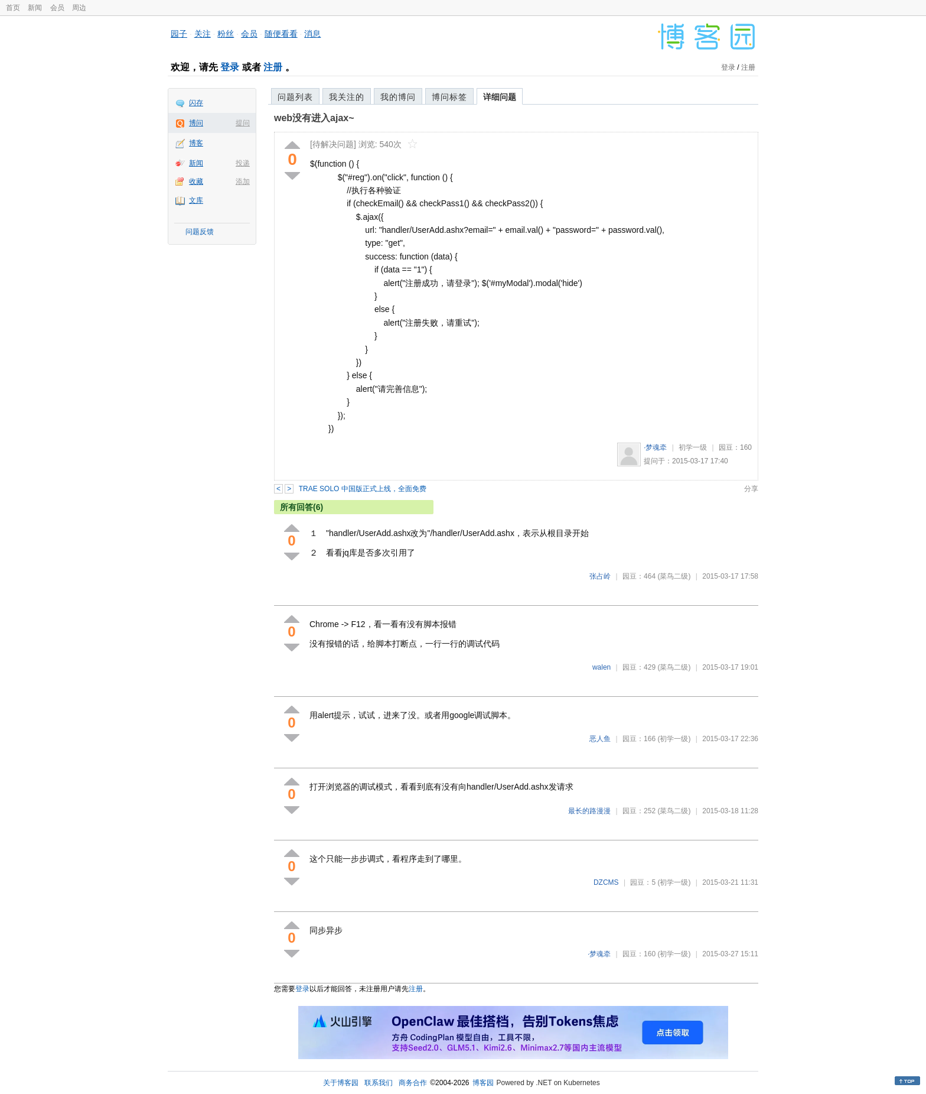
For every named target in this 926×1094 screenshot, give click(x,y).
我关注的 (346, 97)
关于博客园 (340, 1083)
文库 (196, 200)
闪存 (196, 103)
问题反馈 (199, 232)
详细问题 (499, 97)
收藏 (196, 181)
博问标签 (449, 97)
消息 (312, 33)
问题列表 (295, 97)
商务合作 (413, 1083)
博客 (196, 143)
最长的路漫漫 (589, 811)
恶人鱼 (600, 739)
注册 (272, 67)
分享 (751, 489)
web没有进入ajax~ (314, 118)
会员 (57, 8)
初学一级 (693, 447)
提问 (243, 123)
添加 (243, 181)
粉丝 (225, 33)
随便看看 (281, 33)
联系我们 (378, 1083)
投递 (243, 163)
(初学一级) (673, 739)
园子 (179, 33)
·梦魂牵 (655, 447)
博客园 (483, 1083)
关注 (202, 33)
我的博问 (398, 97)
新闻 (35, 8)
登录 (229, 67)
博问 (196, 123)
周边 (79, 8)
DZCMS (606, 882)
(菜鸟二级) (673, 576)
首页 (13, 8)
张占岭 (600, 576)
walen (601, 667)
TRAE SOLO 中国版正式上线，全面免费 (362, 489)
